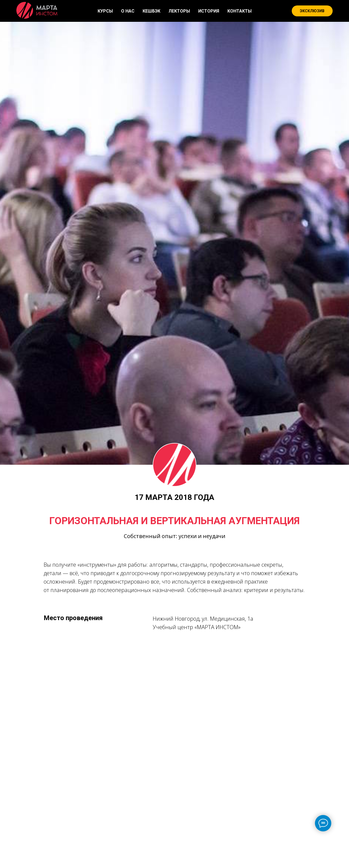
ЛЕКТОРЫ (179, 11)
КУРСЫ (105, 11)
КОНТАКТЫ (239, 11)
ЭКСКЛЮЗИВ (312, 11)
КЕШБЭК (151, 11)
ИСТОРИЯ (208, 11)
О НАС (127, 11)
